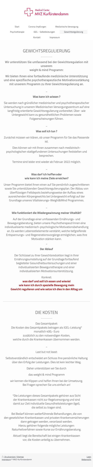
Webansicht (86, 459)
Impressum (6, 459)
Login (89, 456)
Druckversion (9, 456)
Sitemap (20, 456)
